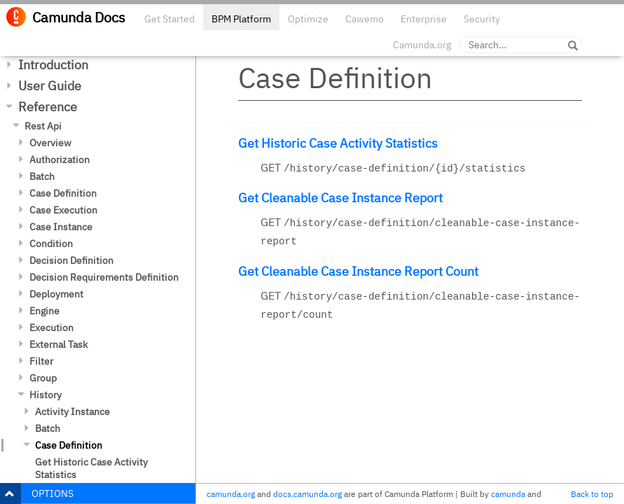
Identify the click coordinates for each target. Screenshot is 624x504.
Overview (50, 142)
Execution (51, 327)
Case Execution (63, 210)
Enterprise (424, 19)
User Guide (49, 86)
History (45, 394)
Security (482, 19)
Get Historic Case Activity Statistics (91, 468)
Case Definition (63, 193)
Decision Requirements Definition (104, 277)
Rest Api (43, 126)
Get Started (169, 19)
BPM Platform (241, 19)
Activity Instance (72, 411)
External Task (58, 344)
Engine (44, 310)
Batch (42, 176)
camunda (508, 494)
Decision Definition (71, 260)
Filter (41, 361)
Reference (47, 107)
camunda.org (231, 494)
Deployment (56, 294)
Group (43, 378)
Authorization (59, 159)
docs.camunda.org (307, 494)
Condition (51, 243)
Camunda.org (422, 44)
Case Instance (60, 226)
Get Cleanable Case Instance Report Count (358, 271)
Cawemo (364, 19)
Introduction (53, 65)
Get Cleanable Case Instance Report (340, 198)
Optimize (308, 19)
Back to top (592, 494)
